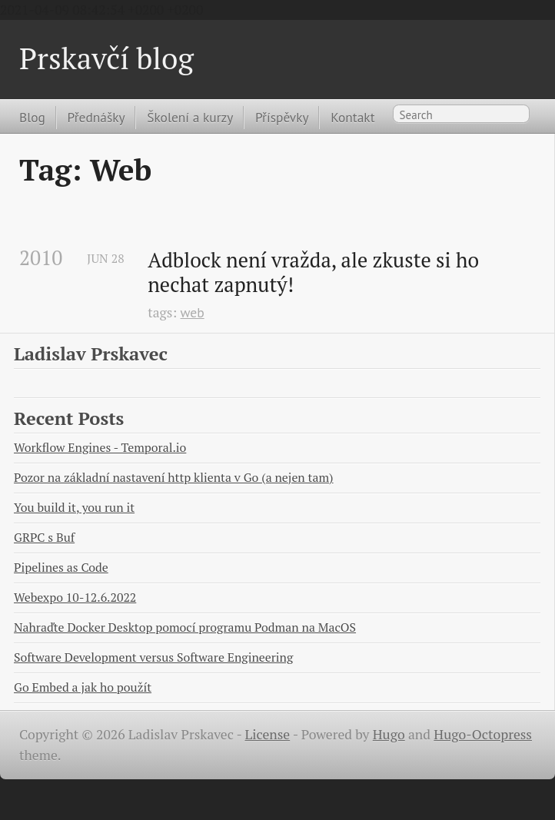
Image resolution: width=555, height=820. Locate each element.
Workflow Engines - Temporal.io (100, 448)
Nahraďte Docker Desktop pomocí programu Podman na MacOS (185, 627)
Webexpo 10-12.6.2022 (75, 597)
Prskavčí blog (106, 58)
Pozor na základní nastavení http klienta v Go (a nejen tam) (174, 478)
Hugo (389, 734)
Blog (32, 117)
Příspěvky (282, 117)
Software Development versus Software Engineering (153, 657)
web (192, 312)
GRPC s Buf (44, 538)
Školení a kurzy (190, 117)
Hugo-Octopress (483, 734)
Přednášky (96, 117)
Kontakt (352, 117)
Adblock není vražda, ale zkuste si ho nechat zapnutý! (316, 272)
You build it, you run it (74, 508)
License (268, 734)
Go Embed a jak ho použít (82, 687)
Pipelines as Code (61, 567)
